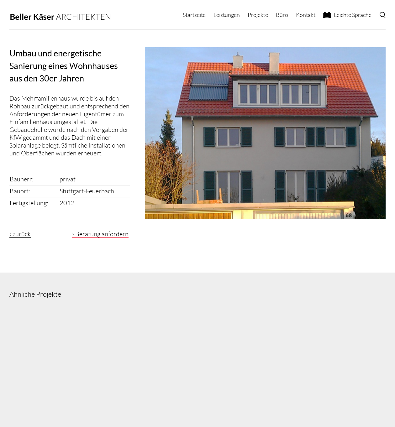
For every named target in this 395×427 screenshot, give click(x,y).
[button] (382, 15)
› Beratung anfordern (100, 234)
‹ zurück (20, 234)
